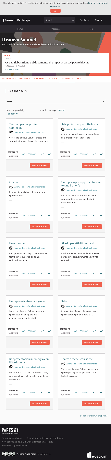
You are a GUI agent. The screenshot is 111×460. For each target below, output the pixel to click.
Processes (55, 28)
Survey (53, 78)
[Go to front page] (16, 20)
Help (91, 28)
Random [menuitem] (11, 113)
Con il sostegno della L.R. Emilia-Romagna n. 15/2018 (27, 441)
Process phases (12, 69)
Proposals (40, 78)
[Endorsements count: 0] (42, 154)
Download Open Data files (14, 445)
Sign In (98, 20)
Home (20, 28)
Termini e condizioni (12, 437)
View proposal (41, 165)
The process (9, 78)
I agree (55, 11)
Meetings (24, 78)
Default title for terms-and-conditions (45, 437)
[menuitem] (85, 20)
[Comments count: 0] (49, 154)
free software (42, 453)
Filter (55, 101)
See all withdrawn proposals (94, 415)
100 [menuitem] (60, 110)
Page (79, 78)
